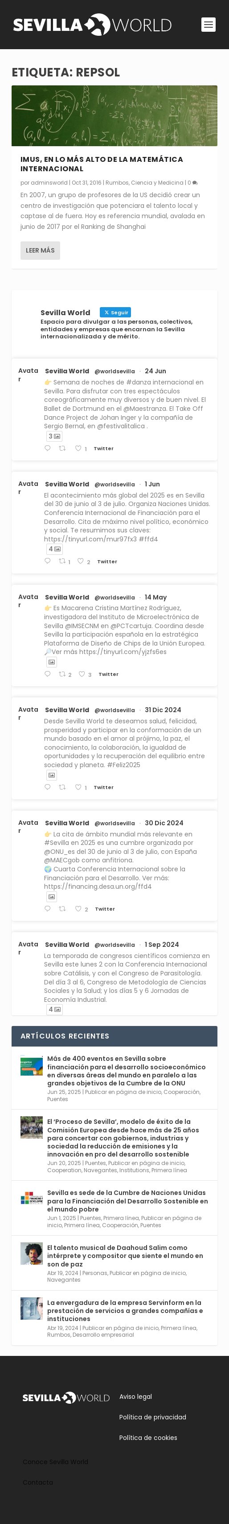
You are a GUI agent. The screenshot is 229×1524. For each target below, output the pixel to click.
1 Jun (152, 484)
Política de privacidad (152, 1417)
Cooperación (182, 1092)
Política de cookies (148, 1437)
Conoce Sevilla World (55, 1461)
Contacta (38, 1482)
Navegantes (100, 1170)
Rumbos (117, 182)
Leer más (40, 249)
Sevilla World (67, 371)
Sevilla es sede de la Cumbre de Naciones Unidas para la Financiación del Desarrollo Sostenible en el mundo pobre (127, 1200)
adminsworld (49, 182)
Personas (94, 1273)
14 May (156, 597)
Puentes (57, 1099)
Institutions (134, 1170)
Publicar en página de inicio (123, 1092)
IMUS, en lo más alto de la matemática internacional (102, 163)
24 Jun (155, 371)
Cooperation (64, 1170)
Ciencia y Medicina (157, 182)
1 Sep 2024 (162, 944)
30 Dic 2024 (164, 823)
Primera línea (169, 1170)
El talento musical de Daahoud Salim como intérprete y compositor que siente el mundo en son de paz (125, 1255)
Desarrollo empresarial (103, 1334)
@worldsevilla (114, 371)
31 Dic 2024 (163, 709)
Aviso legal (135, 1396)
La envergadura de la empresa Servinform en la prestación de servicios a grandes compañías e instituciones (125, 1310)
